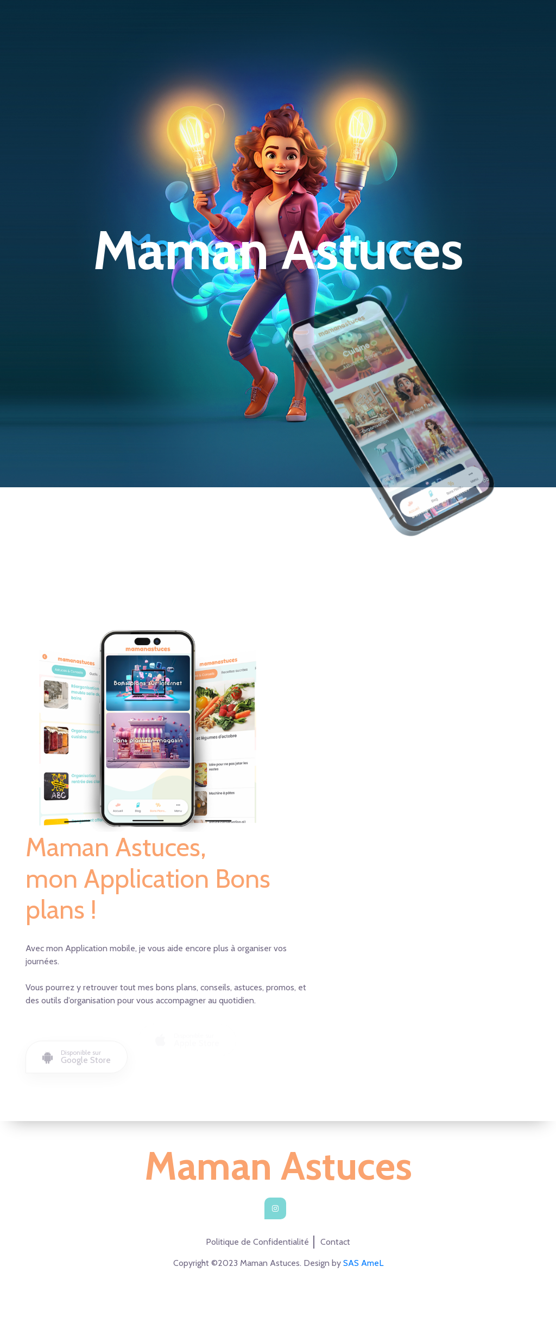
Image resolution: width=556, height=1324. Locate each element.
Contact (335, 1242)
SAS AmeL (363, 1263)
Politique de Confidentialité (257, 1242)
